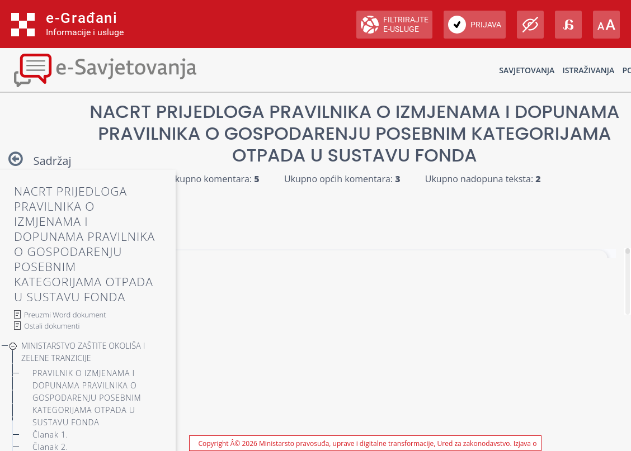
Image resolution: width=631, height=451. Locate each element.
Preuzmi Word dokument (65, 315)
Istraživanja (588, 70)
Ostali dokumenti (51, 326)
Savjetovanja (526, 70)
